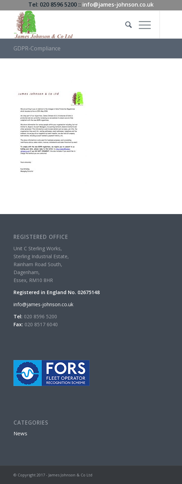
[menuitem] (125, 24)
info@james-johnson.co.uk (118, 4)
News (20, 433)
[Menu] (141, 24)
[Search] (125, 24)
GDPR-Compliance (37, 48)
